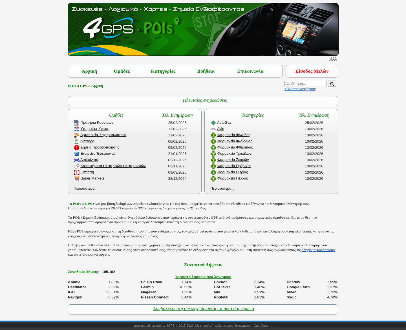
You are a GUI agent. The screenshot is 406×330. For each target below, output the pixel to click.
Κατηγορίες (163, 71)
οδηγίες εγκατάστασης (319, 250)
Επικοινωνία (250, 71)
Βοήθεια (206, 71)
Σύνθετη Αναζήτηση (300, 89)
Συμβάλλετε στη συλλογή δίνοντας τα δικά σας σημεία (203, 308)
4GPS (170, 325)
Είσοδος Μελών (311, 71)
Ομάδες (122, 71)
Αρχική (89, 71)
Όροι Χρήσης (263, 325)
